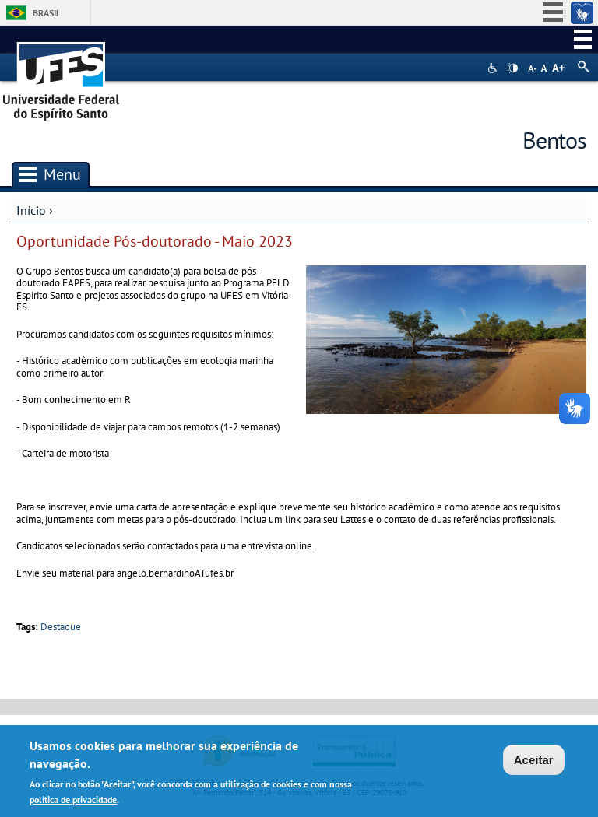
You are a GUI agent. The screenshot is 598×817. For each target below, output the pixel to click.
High (512, 68)
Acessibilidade (494, 68)
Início (31, 210)
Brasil (47, 13)
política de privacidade (73, 802)
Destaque (60, 626)
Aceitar (534, 763)
